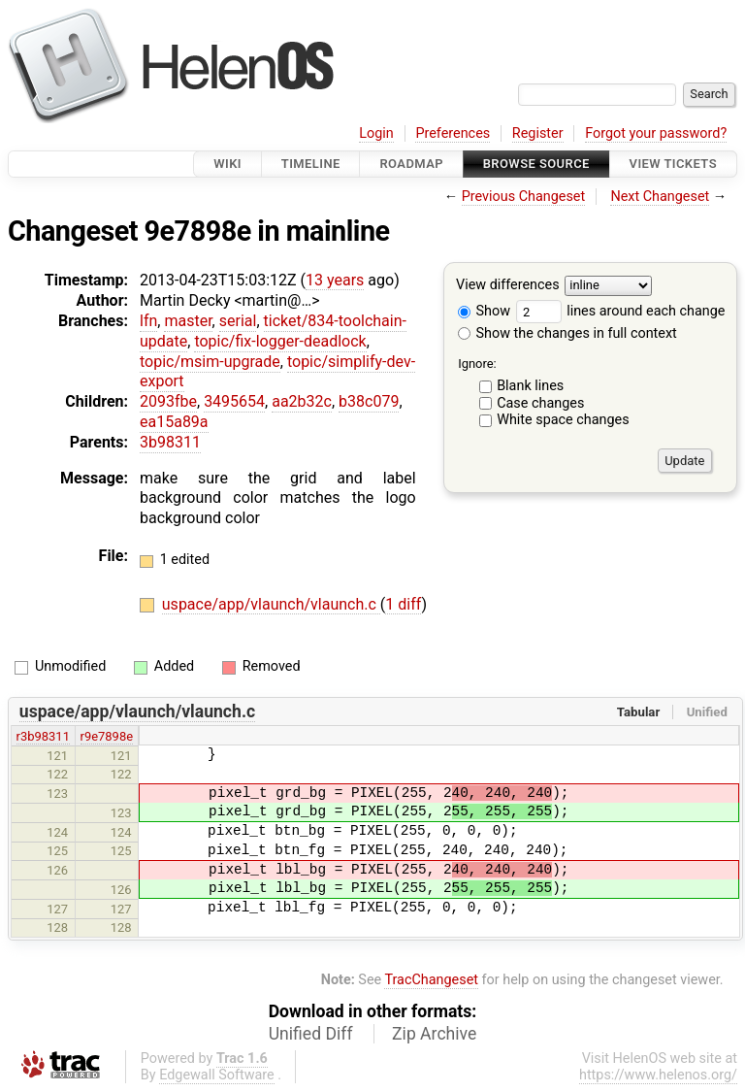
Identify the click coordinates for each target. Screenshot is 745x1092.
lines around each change (621, 311)
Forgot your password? (656, 133)
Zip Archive (434, 1033)
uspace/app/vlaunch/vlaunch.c (271, 604)
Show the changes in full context (567, 333)
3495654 (234, 401)
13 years (335, 280)
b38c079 (369, 401)
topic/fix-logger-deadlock (280, 341)
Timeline (310, 163)
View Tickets (673, 163)
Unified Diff (311, 1033)
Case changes (540, 403)
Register (538, 133)
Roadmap (411, 163)
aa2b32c (302, 401)
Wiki (227, 163)
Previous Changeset (524, 196)
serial (238, 321)
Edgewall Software (217, 1075)
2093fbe (168, 401)
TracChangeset (431, 980)
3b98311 (170, 442)
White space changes (563, 420)
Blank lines (530, 386)
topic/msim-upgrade (210, 361)
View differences (508, 286)
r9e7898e (107, 736)
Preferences (452, 133)
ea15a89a (174, 422)
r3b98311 (43, 736)
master (187, 321)
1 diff (403, 604)
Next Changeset (659, 196)
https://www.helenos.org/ (658, 1075)
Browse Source (536, 163)
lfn (148, 321)
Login (376, 133)
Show (484, 311)
